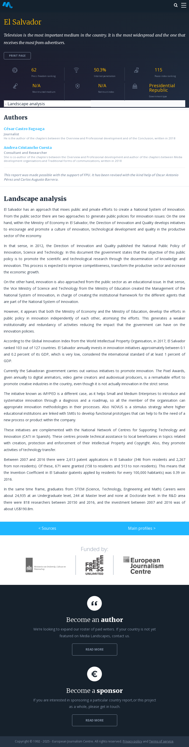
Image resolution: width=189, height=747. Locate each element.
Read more (95, 649)
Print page (17, 55)
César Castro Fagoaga (24, 129)
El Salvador (22, 22)
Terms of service (161, 741)
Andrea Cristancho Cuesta (28, 147)
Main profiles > (142, 528)
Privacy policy (132, 741)
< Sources (47, 528)
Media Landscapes (7, 5)
